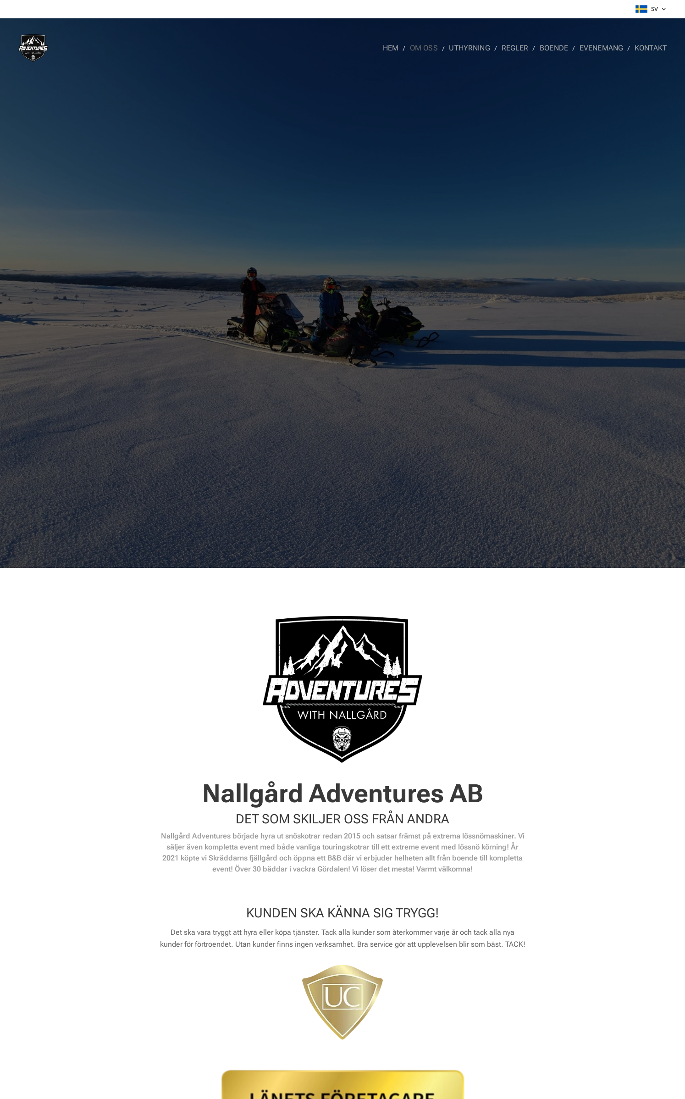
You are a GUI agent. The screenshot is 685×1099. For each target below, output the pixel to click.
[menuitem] (404, 48)
